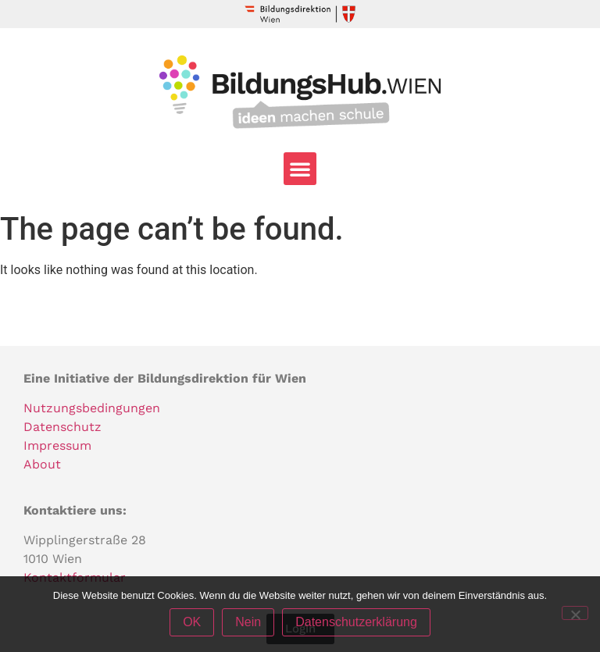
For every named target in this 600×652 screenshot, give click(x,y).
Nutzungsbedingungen (91, 408)
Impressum (57, 445)
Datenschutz (62, 426)
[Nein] (575, 613)
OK (192, 622)
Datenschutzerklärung (356, 622)
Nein (248, 622)
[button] (300, 168)
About (42, 464)
